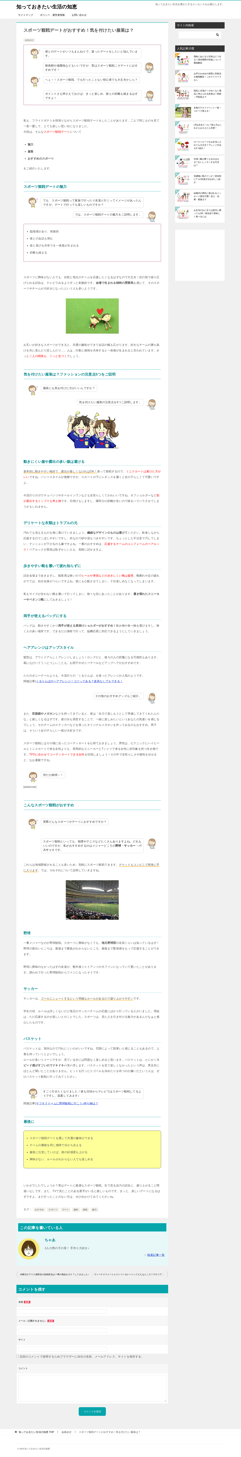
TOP (36, 1432)
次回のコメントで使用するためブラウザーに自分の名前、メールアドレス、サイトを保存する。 (82, 1356)
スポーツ (53, 1209)
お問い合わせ (79, 15)
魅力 (94, 1209)
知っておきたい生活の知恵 (48, 6)
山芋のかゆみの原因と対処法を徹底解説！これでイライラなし (207, 76)
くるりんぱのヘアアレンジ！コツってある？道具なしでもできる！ (79, 681)
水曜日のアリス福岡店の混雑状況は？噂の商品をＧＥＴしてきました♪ (54, 1274)
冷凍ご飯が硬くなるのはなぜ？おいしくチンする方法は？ (206, 162)
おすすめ (39, 1209)
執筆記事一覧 (156, 1254)
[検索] (200, 34)
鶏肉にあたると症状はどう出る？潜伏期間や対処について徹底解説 (207, 59)
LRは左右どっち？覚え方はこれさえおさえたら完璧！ (208, 126)
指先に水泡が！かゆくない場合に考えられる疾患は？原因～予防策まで (207, 93)
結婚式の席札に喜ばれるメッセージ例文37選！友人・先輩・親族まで (207, 196)
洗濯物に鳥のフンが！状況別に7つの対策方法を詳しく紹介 (207, 179)
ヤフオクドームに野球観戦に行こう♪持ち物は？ (67, 1103)
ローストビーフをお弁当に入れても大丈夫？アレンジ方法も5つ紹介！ (207, 145)
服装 (76, 1209)
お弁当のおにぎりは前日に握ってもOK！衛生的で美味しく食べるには (207, 213)
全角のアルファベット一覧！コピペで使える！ (207, 109)
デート (65, 1209)
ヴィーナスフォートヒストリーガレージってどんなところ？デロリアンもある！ (131, 1274)
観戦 (85, 1209)
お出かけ (29, 40)
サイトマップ (25, 15)
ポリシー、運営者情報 (52, 15)
